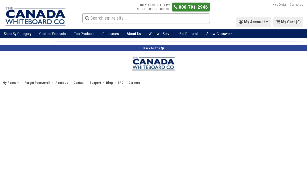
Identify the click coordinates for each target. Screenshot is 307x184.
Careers (134, 83)
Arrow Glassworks (220, 33)
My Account (11, 83)
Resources (111, 33)
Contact (78, 83)
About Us (134, 33)
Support (95, 83)
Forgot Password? (37, 83)
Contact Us (296, 4)
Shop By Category (17, 33)
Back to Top (153, 48)
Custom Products (52, 33)
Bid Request (189, 33)
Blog (109, 83)
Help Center (279, 4)
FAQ (120, 83)
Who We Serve (160, 33)
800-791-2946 (191, 7)
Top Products (84, 33)
